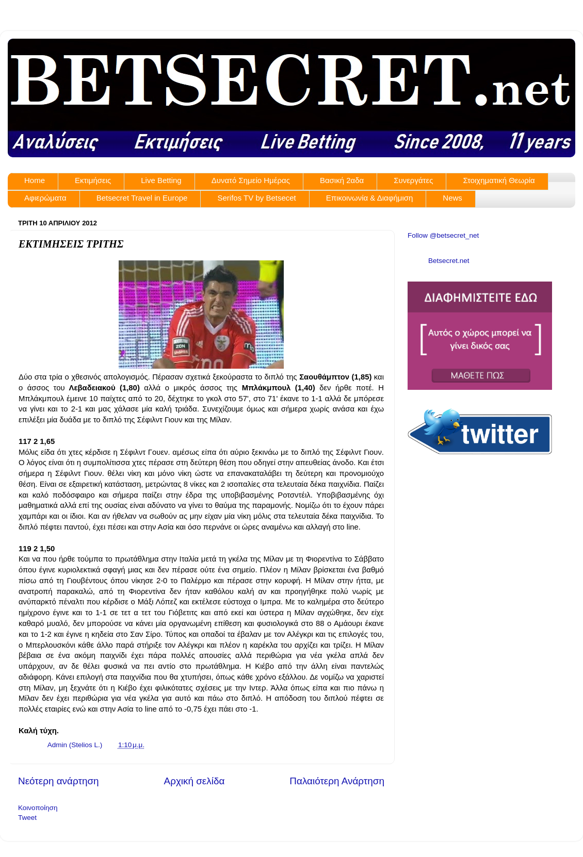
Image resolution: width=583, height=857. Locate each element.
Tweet (27, 817)
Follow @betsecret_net (443, 235)
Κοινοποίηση (37, 808)
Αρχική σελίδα (194, 781)
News (452, 197)
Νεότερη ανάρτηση (58, 781)
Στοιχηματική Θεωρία (499, 180)
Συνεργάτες (413, 180)
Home (34, 180)
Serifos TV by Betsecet (256, 197)
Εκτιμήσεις (93, 180)
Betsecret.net (448, 261)
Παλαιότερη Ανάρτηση (336, 781)
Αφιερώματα (45, 197)
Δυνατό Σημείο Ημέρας (251, 180)
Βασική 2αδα (342, 180)
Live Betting (161, 180)
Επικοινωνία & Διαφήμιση (369, 197)
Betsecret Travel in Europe (142, 197)
